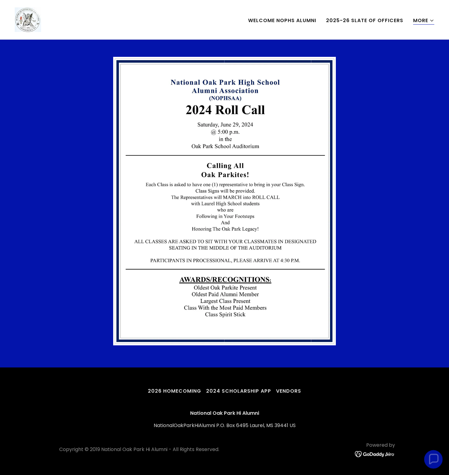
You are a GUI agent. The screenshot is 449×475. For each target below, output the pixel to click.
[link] (28, 19)
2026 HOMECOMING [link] (174, 391)
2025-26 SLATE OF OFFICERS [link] (364, 20)
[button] (423, 21)
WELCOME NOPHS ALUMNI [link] (282, 20)
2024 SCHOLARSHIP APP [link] (238, 391)
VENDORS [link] (288, 391)
